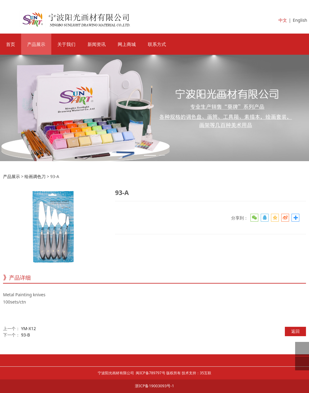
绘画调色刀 (35, 176)
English (300, 20)
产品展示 (36, 44)
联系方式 (157, 44)
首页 (10, 44)
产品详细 (20, 277)
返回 (295, 331)
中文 (283, 20)
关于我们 (66, 44)
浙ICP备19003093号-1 (154, 385)
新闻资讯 (97, 44)
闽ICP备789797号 (150, 372)
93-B (25, 335)
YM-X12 (28, 328)
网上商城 (127, 44)
